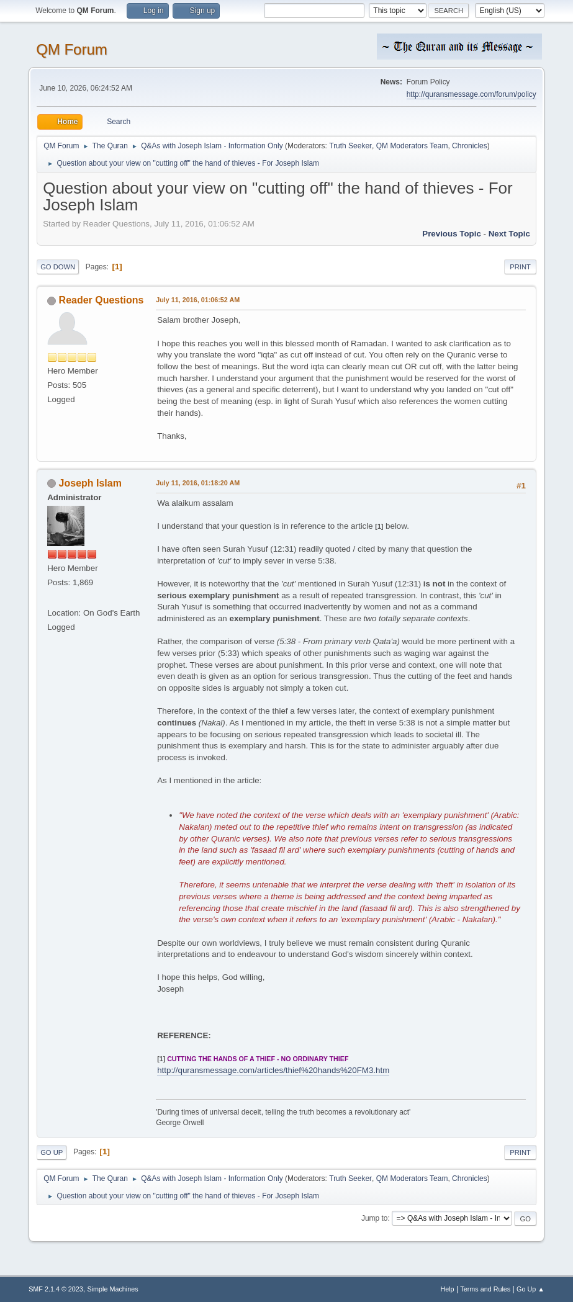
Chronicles (469, 145)
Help (447, 1289)
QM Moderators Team (412, 145)
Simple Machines (112, 1289)
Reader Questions (101, 300)
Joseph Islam (90, 483)
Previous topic (451, 233)
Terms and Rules (485, 1289)
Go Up (51, 1152)
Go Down (57, 267)
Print (520, 267)
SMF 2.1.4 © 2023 (56, 1289)
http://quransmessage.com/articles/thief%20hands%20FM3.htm (273, 1070)
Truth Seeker (350, 145)
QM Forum (71, 49)
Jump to (374, 1218)
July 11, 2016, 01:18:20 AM (198, 483)
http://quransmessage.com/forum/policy (471, 94)
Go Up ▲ (530, 1289)
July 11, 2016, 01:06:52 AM (198, 299)
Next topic (509, 233)
